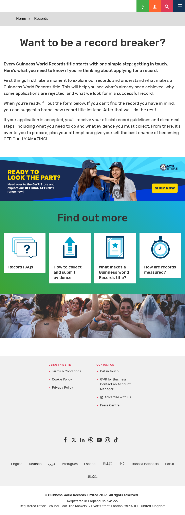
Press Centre (109, 405)
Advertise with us (118, 397)
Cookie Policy (62, 379)
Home (21, 19)
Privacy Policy (62, 387)
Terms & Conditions (66, 371)
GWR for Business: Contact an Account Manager (115, 384)
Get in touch (109, 371)
